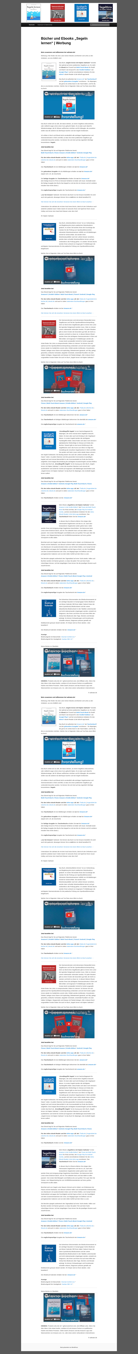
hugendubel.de (91, 299)
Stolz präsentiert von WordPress (69, 1347)
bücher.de (45, 160)
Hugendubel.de (92, 157)
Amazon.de (80, 79)
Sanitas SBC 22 (67, 639)
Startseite (31, 24)
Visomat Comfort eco (68, 637)
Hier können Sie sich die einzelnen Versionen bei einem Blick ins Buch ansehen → (67, 202)
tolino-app (70, 157)
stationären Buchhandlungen (77, 160)
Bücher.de (90, 408)
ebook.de (52, 160)
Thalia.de (83, 157)
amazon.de (92, 419)
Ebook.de (44, 410)
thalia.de (82, 299)
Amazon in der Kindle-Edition (68, 507)
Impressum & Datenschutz (45, 24)
